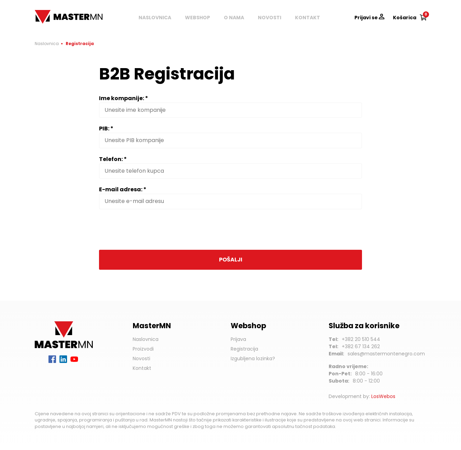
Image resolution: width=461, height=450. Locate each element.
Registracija (244, 348)
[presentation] (151, 229)
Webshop (197, 17)
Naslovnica (155, 17)
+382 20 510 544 (361, 339)
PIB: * (106, 128)
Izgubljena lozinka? (253, 358)
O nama (234, 17)
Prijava (238, 339)
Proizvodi (143, 348)
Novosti (269, 17)
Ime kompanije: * (123, 98)
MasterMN (49, 13)
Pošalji (230, 260)
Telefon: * (113, 159)
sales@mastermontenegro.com (386, 353)
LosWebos (383, 396)
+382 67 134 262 (361, 346)
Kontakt (307, 17)
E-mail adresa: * (122, 189)
